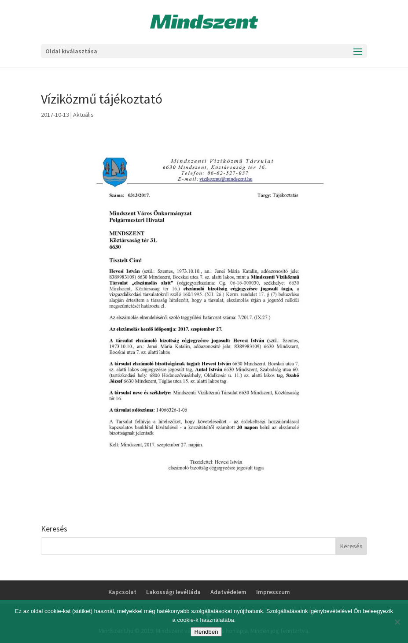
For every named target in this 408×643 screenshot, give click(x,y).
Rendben (206, 631)
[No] (397, 621)
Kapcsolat (122, 592)
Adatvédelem (228, 592)
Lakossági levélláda (173, 592)
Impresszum (273, 592)
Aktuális (83, 115)
